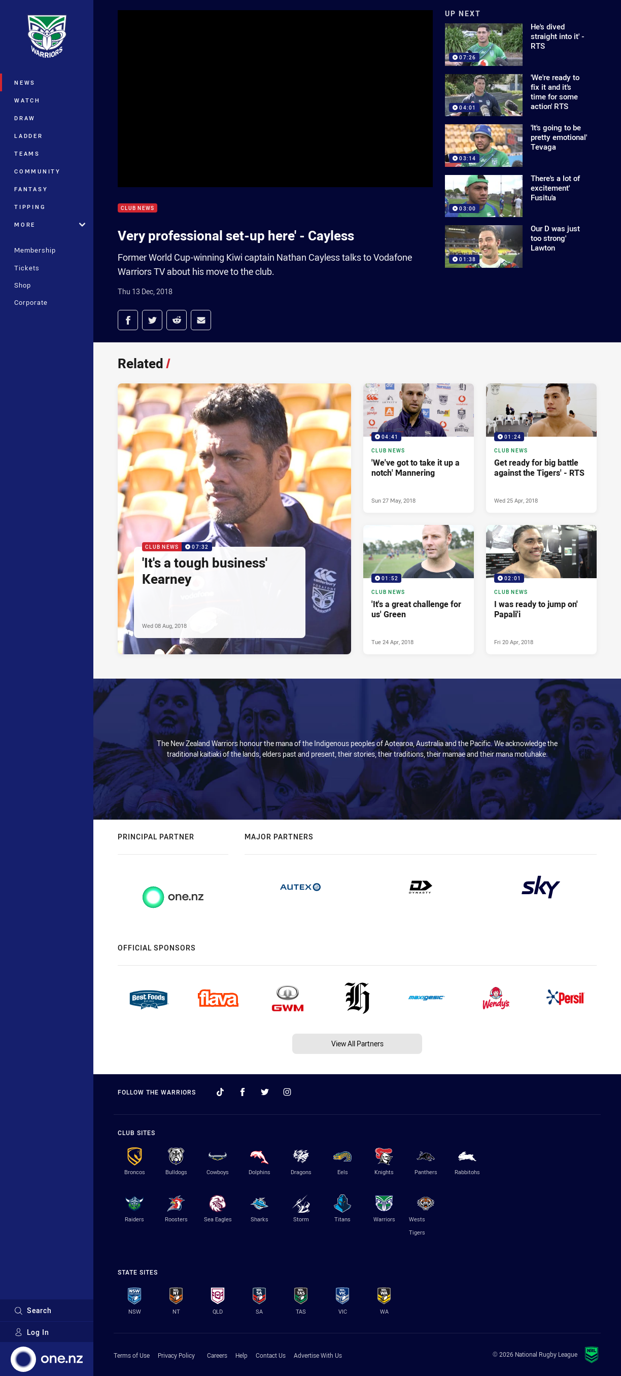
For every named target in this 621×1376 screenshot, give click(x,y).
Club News (137, 208)
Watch (27, 100)
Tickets (27, 267)
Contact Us (271, 1355)
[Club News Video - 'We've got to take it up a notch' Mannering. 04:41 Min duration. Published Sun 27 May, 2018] (418, 448)
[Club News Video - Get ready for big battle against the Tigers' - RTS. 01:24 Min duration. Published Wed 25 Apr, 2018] (541, 448)
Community (37, 171)
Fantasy (31, 189)
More (49, 224)
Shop (22, 285)
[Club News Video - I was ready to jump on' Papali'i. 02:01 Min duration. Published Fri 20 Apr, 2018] (541, 589)
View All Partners (357, 1043)
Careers (217, 1355)
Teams (27, 153)
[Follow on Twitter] (265, 1092)
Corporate (31, 302)
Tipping (30, 206)
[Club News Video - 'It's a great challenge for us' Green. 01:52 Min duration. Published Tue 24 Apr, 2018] (418, 589)
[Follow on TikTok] (220, 1092)
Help (241, 1355)
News (25, 82)
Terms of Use (132, 1355)
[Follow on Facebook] (242, 1092)
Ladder (28, 135)
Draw (25, 118)
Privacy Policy (176, 1355)
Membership (35, 250)
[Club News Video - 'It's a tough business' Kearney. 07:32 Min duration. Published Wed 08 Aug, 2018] (234, 518)
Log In (31, 1332)
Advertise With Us (318, 1355)
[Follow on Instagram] (287, 1092)
